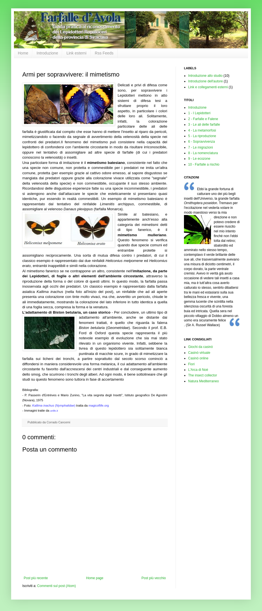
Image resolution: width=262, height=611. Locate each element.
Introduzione (47, 53)
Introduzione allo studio (205, 76)
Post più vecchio (154, 578)
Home (23, 53)
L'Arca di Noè (198, 370)
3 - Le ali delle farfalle (204, 125)
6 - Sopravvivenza (201, 142)
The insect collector (202, 375)
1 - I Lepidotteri (199, 113)
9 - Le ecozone (199, 159)
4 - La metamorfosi (202, 130)
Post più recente (36, 578)
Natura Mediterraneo (203, 381)
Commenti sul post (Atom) (56, 586)
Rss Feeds (104, 53)
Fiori (191, 364)
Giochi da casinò (200, 347)
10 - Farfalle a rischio (203, 164)
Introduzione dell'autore (205, 81)
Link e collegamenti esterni (208, 87)
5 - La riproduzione (202, 136)
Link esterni (76, 53)
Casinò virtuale (199, 353)
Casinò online (198, 358)
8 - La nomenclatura (203, 153)
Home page (94, 578)
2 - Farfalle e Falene (203, 119)
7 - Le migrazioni (200, 147)
